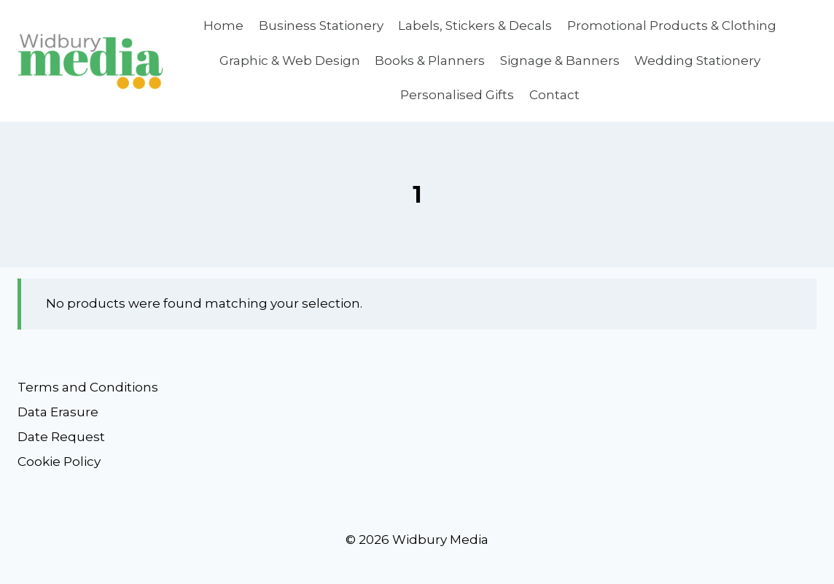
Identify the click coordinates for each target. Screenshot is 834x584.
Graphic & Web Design (289, 60)
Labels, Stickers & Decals (475, 25)
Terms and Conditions (87, 387)
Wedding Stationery (697, 60)
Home (223, 25)
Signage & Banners (560, 60)
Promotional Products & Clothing (671, 25)
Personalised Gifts (457, 94)
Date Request (61, 436)
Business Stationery (321, 25)
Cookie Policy (59, 461)
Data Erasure (57, 412)
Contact (554, 94)
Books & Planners (430, 60)
